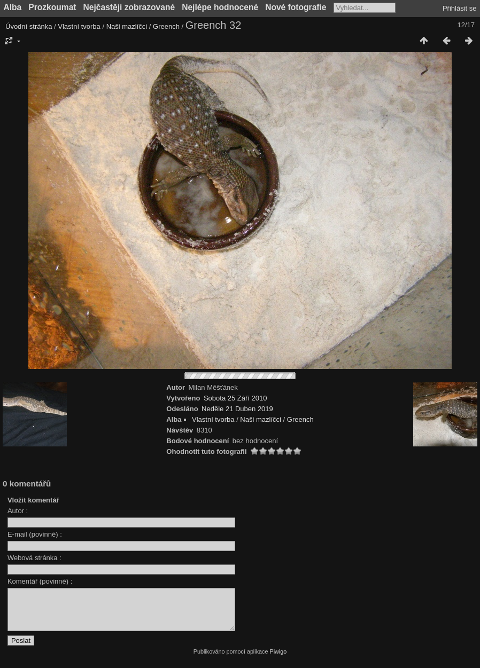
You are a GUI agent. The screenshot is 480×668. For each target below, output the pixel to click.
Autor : (17, 511)
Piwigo (278, 659)
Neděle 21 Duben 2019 (237, 409)
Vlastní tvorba (79, 26)
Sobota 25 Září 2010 (235, 398)
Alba (13, 7)
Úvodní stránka (28, 26)
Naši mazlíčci (127, 26)
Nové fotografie (295, 7)
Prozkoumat (52, 7)
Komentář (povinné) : (39, 581)
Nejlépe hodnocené (220, 7)
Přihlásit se (460, 8)
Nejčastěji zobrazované (129, 7)
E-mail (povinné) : (34, 534)
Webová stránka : (34, 558)
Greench (166, 26)
